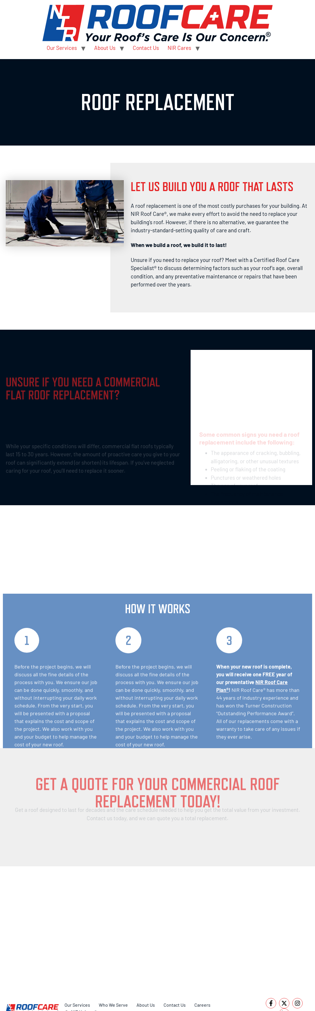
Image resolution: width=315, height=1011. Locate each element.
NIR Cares (179, 47)
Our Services (62, 47)
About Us (104, 47)
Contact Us (146, 47)
